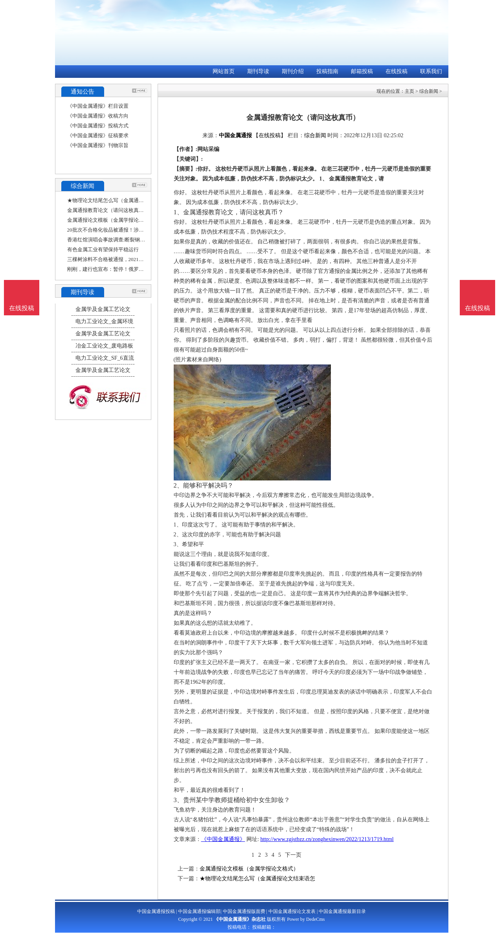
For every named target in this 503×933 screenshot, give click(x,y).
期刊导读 (258, 71)
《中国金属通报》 (223, 839)
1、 (178, 212)
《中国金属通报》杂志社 (240, 919)
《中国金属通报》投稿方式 (98, 126)
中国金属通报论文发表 (292, 911)
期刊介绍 (293, 71)
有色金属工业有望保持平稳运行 (103, 249)
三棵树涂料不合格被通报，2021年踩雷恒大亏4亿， (124, 259)
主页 (409, 91)
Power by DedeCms (306, 919)
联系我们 (431, 71)
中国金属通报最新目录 (342, 911)
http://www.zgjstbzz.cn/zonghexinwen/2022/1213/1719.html (326, 839)
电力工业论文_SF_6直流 (104, 358)
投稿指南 (327, 71)
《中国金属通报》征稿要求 (98, 135)
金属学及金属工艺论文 (102, 309)
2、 (178, 485)
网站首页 (224, 71)
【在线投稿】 (269, 135)
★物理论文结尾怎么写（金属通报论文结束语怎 (120, 200)
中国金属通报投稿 (156, 911)
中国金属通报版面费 (244, 911)
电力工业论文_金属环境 (104, 321)
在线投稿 (397, 71)
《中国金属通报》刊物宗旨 (98, 145)
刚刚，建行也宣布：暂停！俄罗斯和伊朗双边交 (120, 269)
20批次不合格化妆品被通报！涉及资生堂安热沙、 (123, 230)
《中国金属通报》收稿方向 (98, 116)
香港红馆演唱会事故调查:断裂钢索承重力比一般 (121, 240)
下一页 (293, 855)
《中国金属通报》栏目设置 (98, 106)
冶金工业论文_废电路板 (104, 346)
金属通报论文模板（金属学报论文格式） (113, 220)
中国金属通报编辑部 (199, 911)
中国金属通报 (235, 135)
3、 (178, 800)
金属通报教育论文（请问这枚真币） (108, 210)
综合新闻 (428, 91)
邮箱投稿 (362, 71)
